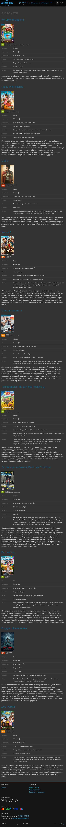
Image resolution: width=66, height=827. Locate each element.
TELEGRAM (16, 800)
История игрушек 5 (12, 19)
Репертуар (45, 3)
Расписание (35, 3)
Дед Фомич (8, 706)
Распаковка (8, 552)
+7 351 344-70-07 (23, 816)
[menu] (33, 3)
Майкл (5, 160)
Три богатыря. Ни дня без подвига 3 (23, 386)
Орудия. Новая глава (14, 628)
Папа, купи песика (12, 86)
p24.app (63, 824)
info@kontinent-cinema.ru (21, 818)
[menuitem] (23, 3)
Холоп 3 (6, 232)
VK (4, 800)
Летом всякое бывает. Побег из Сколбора (26, 467)
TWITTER (11, 800)
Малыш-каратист (11, 310)
